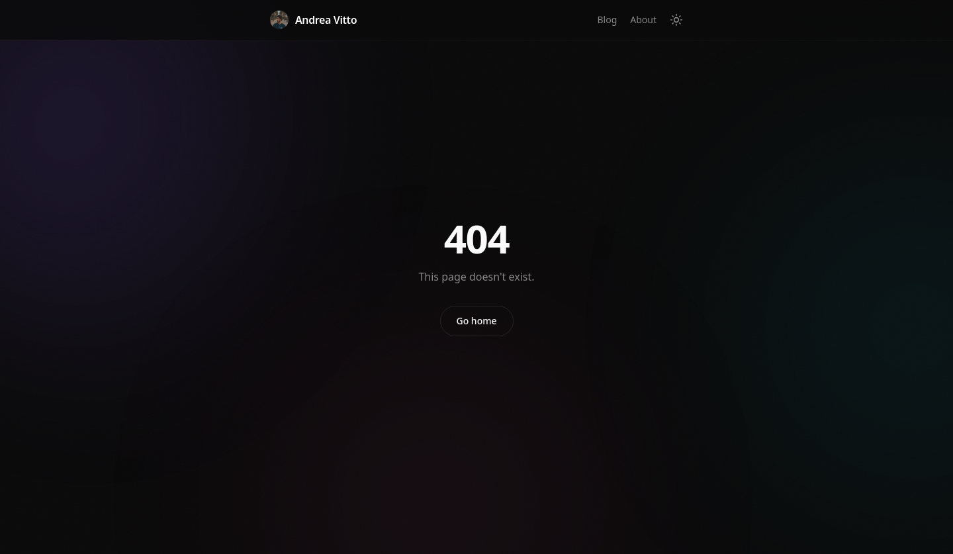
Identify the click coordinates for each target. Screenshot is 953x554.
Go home (477, 320)
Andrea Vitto (313, 20)
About (643, 19)
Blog (607, 19)
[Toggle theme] (676, 19)
